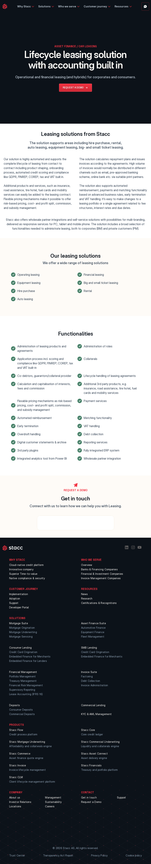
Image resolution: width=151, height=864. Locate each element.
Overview (86, 564)
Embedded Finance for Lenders (28, 660)
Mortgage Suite (18, 623)
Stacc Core (88, 729)
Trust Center (17, 855)
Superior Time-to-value (23, 573)
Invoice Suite (89, 672)
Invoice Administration (94, 685)
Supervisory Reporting (22, 689)
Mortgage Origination (22, 627)
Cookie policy (134, 855)
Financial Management (23, 672)
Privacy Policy (99, 855)
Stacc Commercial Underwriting (100, 741)
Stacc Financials (91, 765)
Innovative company (21, 569)
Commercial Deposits (22, 714)
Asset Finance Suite (93, 623)
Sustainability (53, 801)
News (84, 594)
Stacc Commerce (19, 753)
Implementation (18, 594)
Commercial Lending (93, 705)
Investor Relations (20, 801)
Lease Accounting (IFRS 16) (26, 694)
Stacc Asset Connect (94, 753)
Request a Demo (91, 801)
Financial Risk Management (26, 685)
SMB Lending (89, 647)
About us (14, 797)
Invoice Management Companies (101, 578)
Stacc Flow (16, 729)
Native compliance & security (27, 578)
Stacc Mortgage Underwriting (27, 741)
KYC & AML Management (96, 714)
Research (87, 598)
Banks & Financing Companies (99, 569)
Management (53, 797)
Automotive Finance (93, 627)
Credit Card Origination (23, 652)
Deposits (14, 705)
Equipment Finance (92, 632)
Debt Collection (90, 680)
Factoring (87, 676)
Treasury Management (23, 680)
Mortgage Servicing (21, 636)
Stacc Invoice (17, 765)
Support (13, 602)
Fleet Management (92, 636)
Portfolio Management (22, 676)
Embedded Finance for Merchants (29, 656)
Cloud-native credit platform (26, 564)
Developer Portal (19, 607)
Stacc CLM (16, 777)
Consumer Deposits (21, 709)
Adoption (14, 598)
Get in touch (89, 797)
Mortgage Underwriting (23, 632)
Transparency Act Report (58, 855)
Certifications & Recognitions (99, 602)
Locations (15, 806)
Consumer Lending (20, 647)
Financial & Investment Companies (102, 573)
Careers (49, 806)
